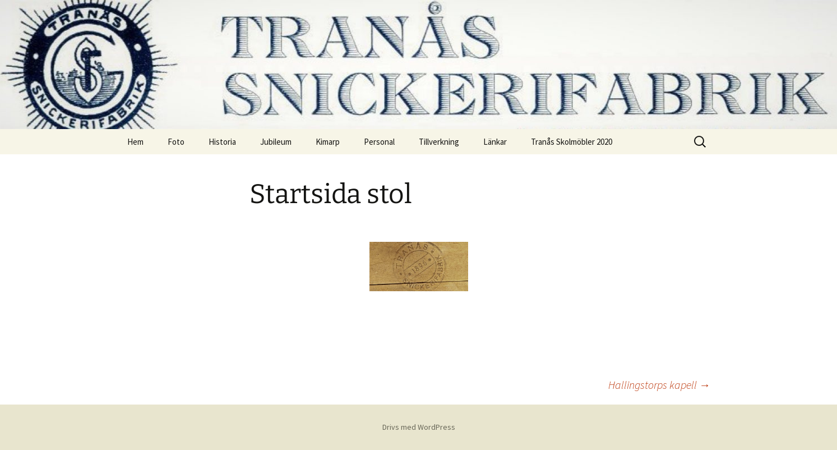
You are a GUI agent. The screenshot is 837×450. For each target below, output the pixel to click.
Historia (222, 141)
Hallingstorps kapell (659, 385)
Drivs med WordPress (418, 427)
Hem (135, 141)
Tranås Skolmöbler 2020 (571, 141)
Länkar (495, 141)
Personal (379, 141)
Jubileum (276, 141)
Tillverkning (439, 141)
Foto (176, 141)
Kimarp (328, 141)
